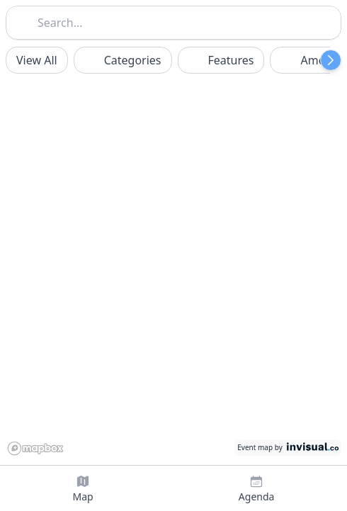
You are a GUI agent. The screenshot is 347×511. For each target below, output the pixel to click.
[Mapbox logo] (38, 447)
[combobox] (173, 21)
